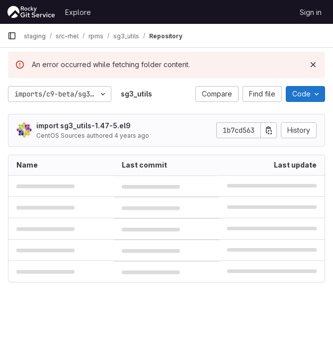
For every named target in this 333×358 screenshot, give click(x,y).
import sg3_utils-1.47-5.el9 (83, 125)
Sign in (311, 12)
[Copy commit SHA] (269, 130)
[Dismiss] (313, 65)
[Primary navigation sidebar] (12, 36)
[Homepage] (31, 12)
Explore (78, 12)
